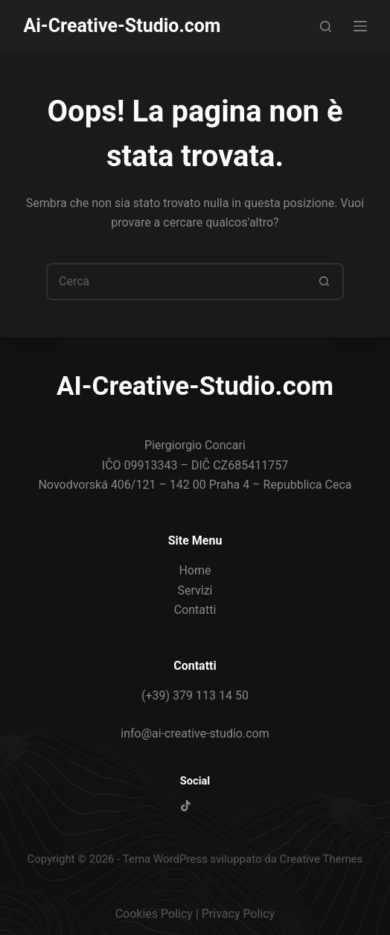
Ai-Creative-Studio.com (121, 26)
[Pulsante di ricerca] (325, 281)
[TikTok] (185, 805)
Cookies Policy (154, 914)
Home (195, 570)
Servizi (194, 590)
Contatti (195, 610)
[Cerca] (325, 26)
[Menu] (360, 26)
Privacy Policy (238, 914)
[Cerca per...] (176, 281)
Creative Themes (321, 859)
